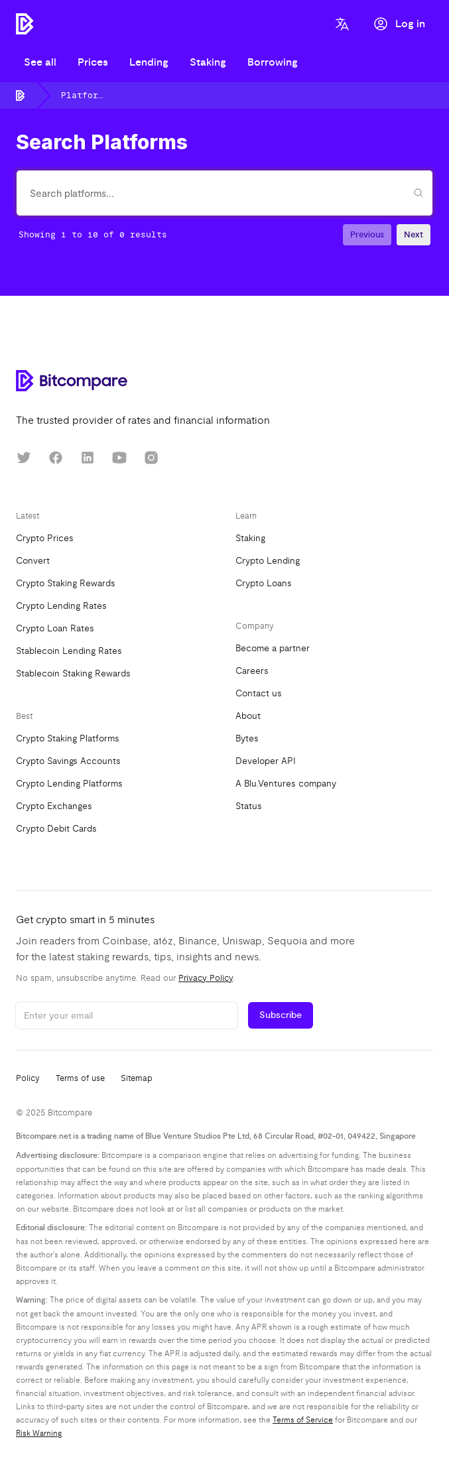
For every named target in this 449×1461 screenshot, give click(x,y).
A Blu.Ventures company (285, 783)
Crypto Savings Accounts (68, 761)
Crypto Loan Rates (55, 628)
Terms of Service (303, 1420)
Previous (367, 234)
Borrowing (272, 62)
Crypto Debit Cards (56, 828)
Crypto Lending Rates (61, 605)
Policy (28, 1078)
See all (40, 62)
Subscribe (280, 1015)
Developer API (265, 761)
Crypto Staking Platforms (67, 738)
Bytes (247, 738)
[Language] (342, 24)
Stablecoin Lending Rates (69, 651)
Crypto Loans (263, 583)
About (248, 716)
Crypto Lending (267, 560)
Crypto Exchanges (54, 806)
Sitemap (137, 1078)
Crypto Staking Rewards (65, 583)
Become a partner (272, 648)
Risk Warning (39, 1433)
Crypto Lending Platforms (69, 783)
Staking (208, 62)
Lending (148, 62)
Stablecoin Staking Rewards (73, 673)
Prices (93, 62)
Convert (33, 560)
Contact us (258, 693)
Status (248, 806)
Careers (252, 670)
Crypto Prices (45, 538)
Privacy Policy (205, 978)
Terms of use (80, 1078)
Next (413, 234)
